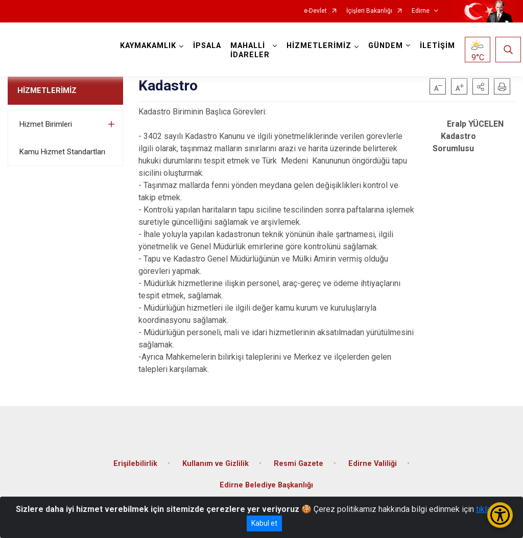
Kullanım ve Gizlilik (215, 463)
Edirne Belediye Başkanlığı (266, 485)
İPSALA (207, 45)
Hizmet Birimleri (45, 124)
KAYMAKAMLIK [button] (148, 45)
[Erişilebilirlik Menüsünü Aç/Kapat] (500, 515)
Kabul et (264, 523)
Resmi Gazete (298, 463)
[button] (480, 86)
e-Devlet (315, 11)
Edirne (421, 11)
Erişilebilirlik (135, 463)
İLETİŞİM (437, 45)
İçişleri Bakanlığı (369, 11)
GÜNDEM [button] (385, 45)
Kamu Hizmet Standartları (62, 151)
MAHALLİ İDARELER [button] (250, 50)
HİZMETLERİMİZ (47, 90)
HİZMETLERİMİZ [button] (319, 45)
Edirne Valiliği (372, 463)
